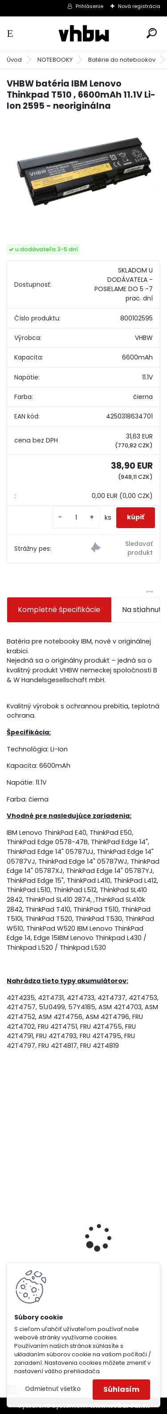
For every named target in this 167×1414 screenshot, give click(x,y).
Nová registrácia (139, 6)
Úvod (14, 59)
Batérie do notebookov (121, 59)
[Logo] (84, 33)
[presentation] (11, 1222)
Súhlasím (121, 1389)
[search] (151, 33)
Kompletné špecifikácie (59, 609)
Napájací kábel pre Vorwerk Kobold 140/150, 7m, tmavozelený (74, 1257)
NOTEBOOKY (55, 59)
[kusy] (76, 517)
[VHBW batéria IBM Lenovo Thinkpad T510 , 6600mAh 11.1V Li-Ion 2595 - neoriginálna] (83, 170)
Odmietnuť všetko (53, 1389)
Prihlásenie (89, 6)
